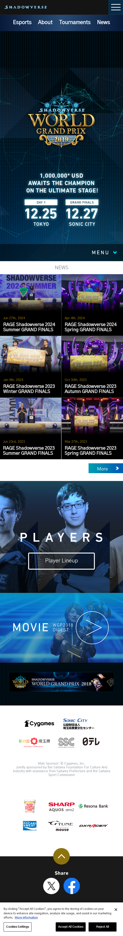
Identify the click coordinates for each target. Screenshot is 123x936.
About (45, 22)
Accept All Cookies (70, 929)
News (103, 22)
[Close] (116, 912)
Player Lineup (61, 561)
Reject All (102, 929)
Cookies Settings (17, 929)
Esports (22, 22)
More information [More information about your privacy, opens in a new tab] (26, 920)
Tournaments (75, 22)
